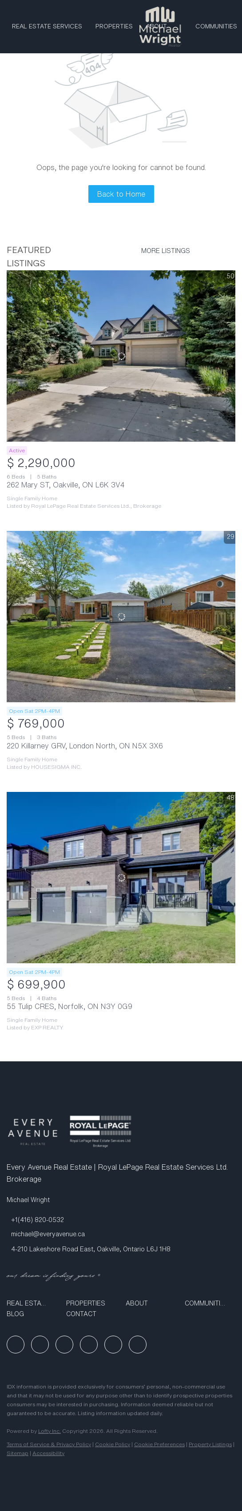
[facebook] (15, 1344)
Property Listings (210, 1444)
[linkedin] (40, 1344)
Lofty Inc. (49, 1431)
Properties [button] (114, 27)
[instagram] (64, 1344)
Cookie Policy (112, 1444)
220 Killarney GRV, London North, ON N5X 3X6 (85, 745)
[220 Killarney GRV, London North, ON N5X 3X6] (121, 616)
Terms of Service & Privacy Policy (49, 1444)
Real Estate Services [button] (47, 27)
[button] (32, 1303)
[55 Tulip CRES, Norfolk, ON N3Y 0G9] (121, 877)
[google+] (138, 1344)
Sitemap (17, 1453)
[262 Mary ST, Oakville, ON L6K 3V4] (121, 356)
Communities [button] (216, 27)
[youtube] (89, 1344)
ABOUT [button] (156, 27)
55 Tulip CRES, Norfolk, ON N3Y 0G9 (69, 1006)
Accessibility (48, 1453)
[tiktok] (113, 1344)
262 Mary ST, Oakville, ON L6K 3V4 (66, 484)
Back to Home (121, 194)
